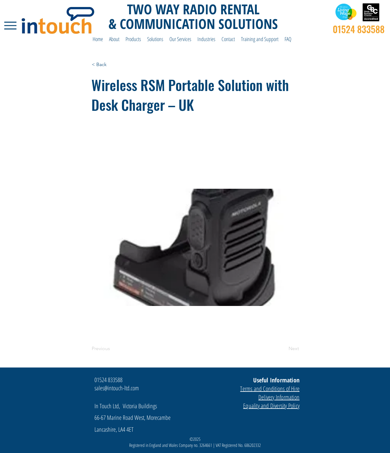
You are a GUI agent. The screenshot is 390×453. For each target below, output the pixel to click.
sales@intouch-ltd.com (116, 388)
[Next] (283, 348)
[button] (114, 39)
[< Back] (112, 64)
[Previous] (112, 348)
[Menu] (10, 25)
